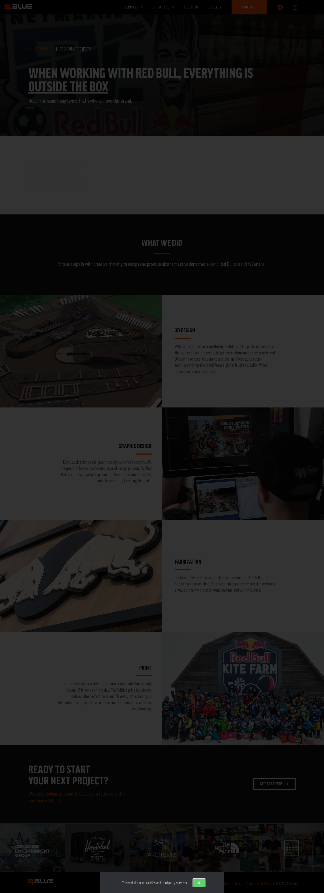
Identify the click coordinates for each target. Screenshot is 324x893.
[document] (162, 446)
